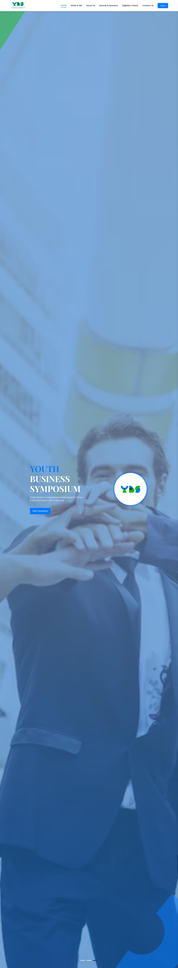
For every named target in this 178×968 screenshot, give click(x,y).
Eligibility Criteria (130, 5)
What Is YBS (76, 5)
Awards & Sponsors (108, 5)
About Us (90, 5)
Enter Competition (40, 511)
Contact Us (147, 5)
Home (64, 5)
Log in (163, 5)
